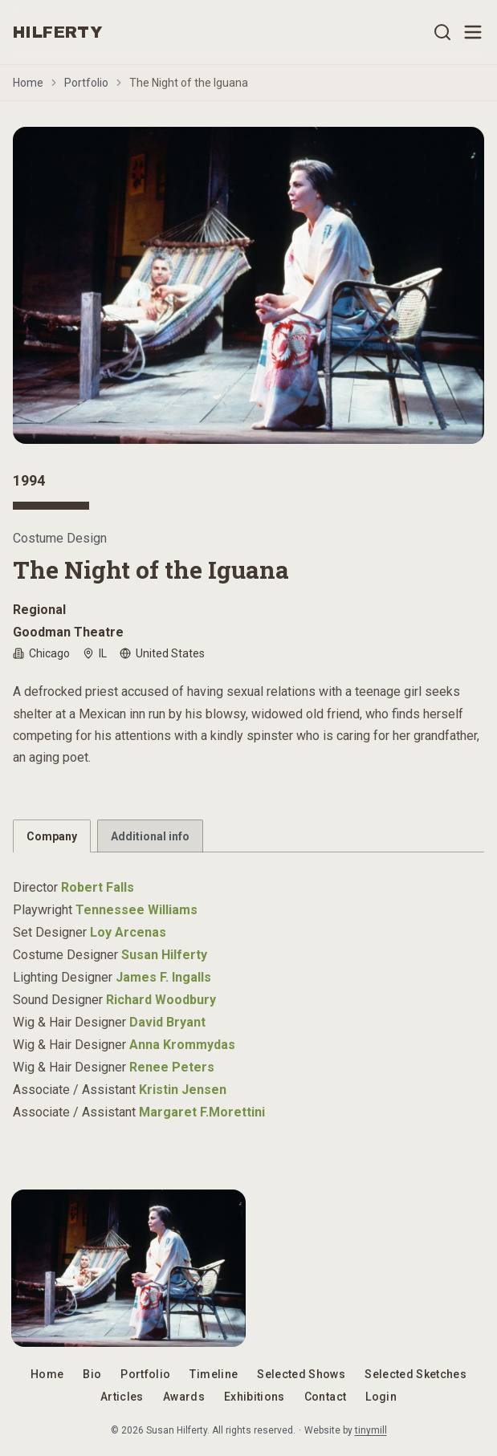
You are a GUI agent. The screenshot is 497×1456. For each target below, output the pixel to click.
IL (95, 653)
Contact (325, 1396)
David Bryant (167, 1022)
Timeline (213, 1374)
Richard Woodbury (161, 999)
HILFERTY (58, 32)
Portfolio (86, 82)
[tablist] (248, 836)
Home (28, 82)
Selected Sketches (415, 1374)
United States (162, 653)
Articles (122, 1396)
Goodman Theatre (68, 632)
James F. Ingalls (163, 977)
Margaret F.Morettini (202, 1112)
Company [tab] (51, 836)
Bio (92, 1374)
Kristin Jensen (182, 1089)
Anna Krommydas (182, 1044)
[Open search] (442, 32)
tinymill (371, 1430)
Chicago (41, 653)
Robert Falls (97, 887)
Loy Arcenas (128, 932)
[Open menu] (473, 32)
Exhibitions (254, 1396)
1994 (29, 480)
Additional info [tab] (150, 836)
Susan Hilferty (164, 954)
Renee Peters (171, 1067)
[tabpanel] (248, 990)
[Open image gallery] (248, 285)
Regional (39, 609)
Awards (184, 1396)
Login (381, 1396)
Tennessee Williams (136, 909)
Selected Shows (301, 1374)
